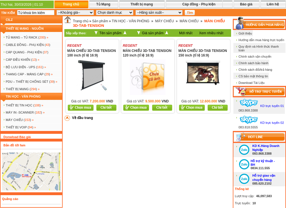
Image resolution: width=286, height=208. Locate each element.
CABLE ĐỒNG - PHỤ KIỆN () (28, 45)
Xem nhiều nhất (211, 33)
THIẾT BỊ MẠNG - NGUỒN (24, 28)
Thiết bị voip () (21, 127)
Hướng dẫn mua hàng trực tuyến (261, 40)
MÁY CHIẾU (164, 21)
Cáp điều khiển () (22, 59)
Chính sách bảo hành (253, 63)
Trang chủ (71, 4)
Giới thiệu (245, 33)
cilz (9, 19)
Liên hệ (273, 4)
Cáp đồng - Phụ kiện (199, 4)
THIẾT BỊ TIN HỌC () (24, 105)
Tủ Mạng (103, 4)
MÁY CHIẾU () (20, 120)
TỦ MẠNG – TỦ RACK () (27, 37)
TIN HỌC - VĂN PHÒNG (23, 96)
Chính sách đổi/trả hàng (255, 69)
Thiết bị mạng (141, 4)
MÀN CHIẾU (189, 21)
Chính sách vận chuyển (255, 56)
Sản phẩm (100, 21)
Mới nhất (185, 33)
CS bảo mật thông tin (253, 76)
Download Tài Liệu (252, 82)
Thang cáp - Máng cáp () (29, 74)
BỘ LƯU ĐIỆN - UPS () (26, 67)
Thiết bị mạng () (22, 89)
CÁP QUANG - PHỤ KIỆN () (27, 52)
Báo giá (246, 4)
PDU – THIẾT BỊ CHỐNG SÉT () (31, 81)
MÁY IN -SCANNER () (25, 112)
